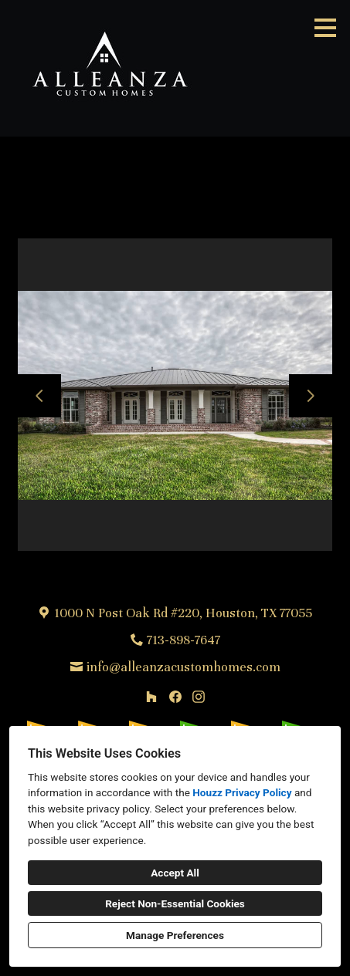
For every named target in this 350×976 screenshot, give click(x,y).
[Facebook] (175, 696)
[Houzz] (151, 696)
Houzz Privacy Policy (241, 792)
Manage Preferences (175, 935)
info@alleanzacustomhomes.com (183, 667)
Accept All (175, 872)
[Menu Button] (325, 27)
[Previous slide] (39, 395)
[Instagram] (198, 696)
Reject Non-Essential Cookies (175, 903)
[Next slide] (310, 395)
